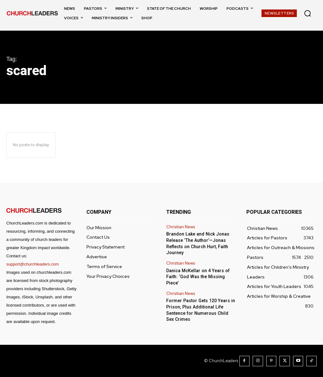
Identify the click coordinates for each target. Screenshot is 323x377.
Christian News (180, 227)
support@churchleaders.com (32, 264)
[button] (307, 13)
